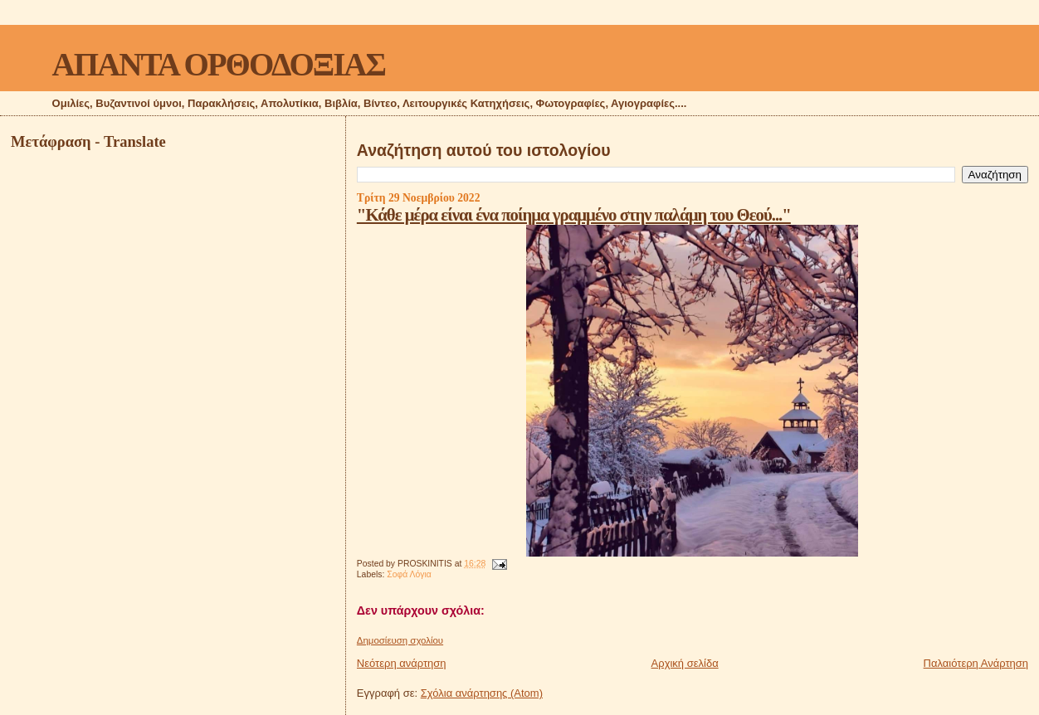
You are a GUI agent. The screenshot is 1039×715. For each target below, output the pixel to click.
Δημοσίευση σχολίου (400, 640)
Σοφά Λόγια (409, 574)
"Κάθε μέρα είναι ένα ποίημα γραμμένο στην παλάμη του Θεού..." (574, 214)
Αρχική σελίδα (685, 663)
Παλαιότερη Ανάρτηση (976, 663)
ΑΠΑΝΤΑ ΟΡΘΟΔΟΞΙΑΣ (218, 64)
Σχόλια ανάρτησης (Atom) (482, 693)
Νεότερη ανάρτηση (401, 663)
